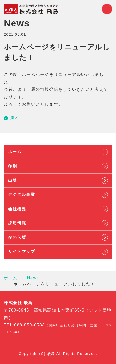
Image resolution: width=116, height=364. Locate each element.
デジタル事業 (21, 194)
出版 (12, 180)
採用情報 (17, 223)
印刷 (12, 166)
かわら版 (17, 237)
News (33, 278)
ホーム (15, 152)
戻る (14, 118)
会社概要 (17, 209)
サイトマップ (21, 251)
